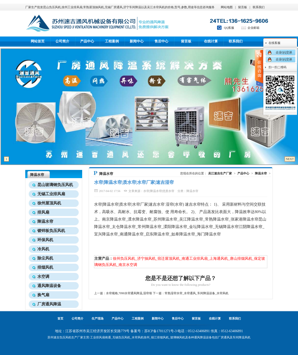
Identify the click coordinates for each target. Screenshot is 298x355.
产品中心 (87, 41)
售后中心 (161, 41)
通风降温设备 (49, 286)
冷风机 (43, 249)
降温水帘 (37, 175)
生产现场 (97, 318)
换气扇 (43, 295)
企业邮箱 (253, 28)
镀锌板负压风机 (51, 230)
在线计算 (211, 41)
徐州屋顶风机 (49, 203)
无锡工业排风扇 (51, 194)
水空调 (43, 276)
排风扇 (43, 212)
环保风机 (45, 240)
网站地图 (227, 7)
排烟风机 (45, 267)
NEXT (290, 159)
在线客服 (274, 43)
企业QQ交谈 (284, 52)
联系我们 (259, 7)
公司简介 (62, 41)
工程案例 (112, 41)
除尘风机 (45, 258)
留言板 (242, 7)
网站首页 (38, 41)
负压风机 (65, 337)
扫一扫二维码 (277, 67)
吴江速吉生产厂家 (220, 173)
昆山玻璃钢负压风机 (55, 185)
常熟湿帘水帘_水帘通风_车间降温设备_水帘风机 (196, 293)
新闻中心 (137, 41)
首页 (60, 318)
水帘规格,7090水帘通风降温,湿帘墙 (129, 293)
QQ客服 (229, 28)
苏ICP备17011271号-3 (160, 331)
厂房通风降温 (49, 304)
